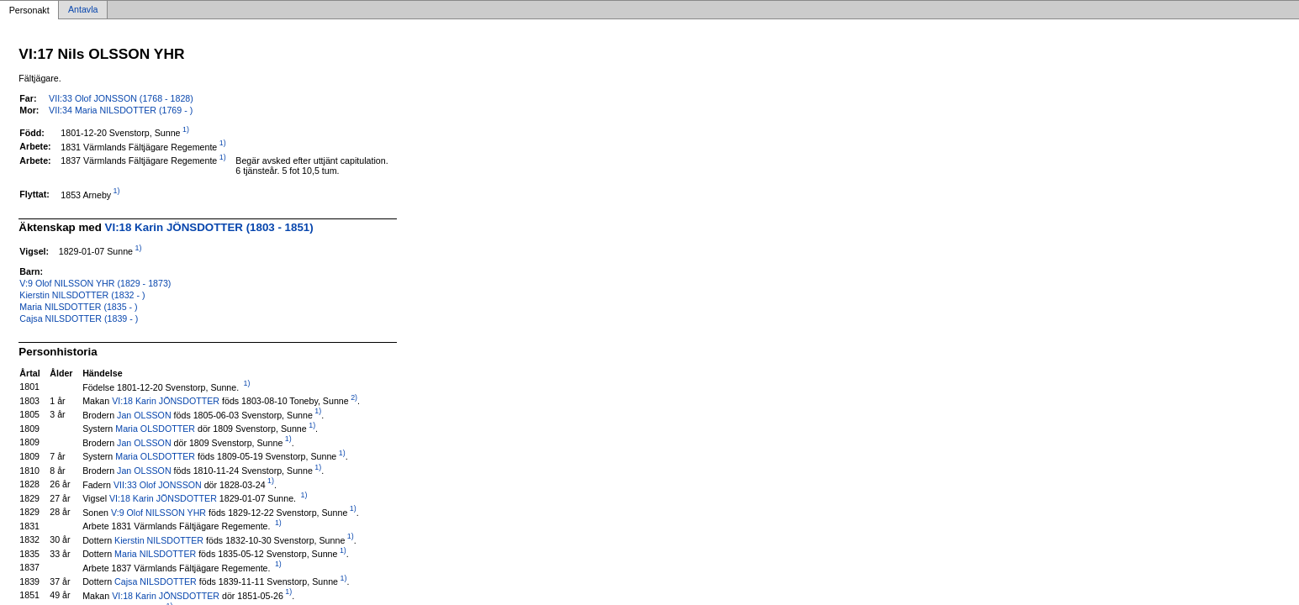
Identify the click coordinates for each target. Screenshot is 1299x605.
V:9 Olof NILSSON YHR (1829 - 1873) (95, 283)
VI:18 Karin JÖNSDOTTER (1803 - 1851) (209, 227)
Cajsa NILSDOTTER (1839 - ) (78, 318)
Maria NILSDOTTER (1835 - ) (78, 307)
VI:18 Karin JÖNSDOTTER (165, 401)
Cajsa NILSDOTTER (155, 581)
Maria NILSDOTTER (155, 554)
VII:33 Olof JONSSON (158, 484)
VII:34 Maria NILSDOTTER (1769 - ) (121, 110)
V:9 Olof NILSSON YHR (158, 512)
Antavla (83, 10)
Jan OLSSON (144, 414)
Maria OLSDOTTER (155, 429)
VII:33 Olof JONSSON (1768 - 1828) (121, 98)
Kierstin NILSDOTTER (158, 539)
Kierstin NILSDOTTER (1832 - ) (82, 295)
